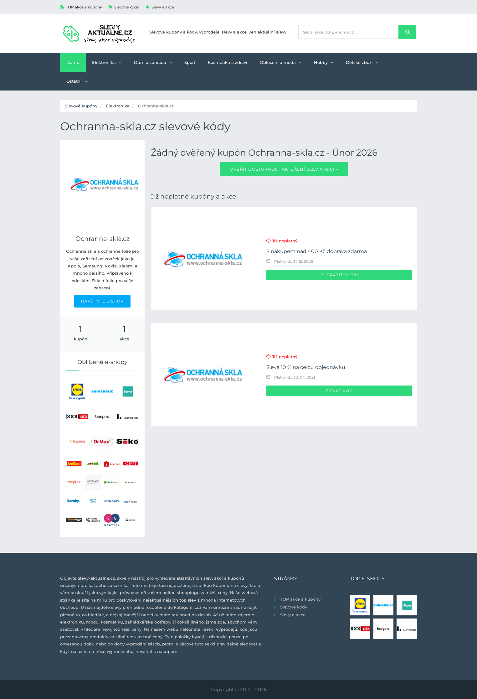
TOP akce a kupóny (81, 7)
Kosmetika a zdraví (227, 62)
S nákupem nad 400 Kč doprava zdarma (316, 251)
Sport (189, 62)
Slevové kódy (124, 7)
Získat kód (339, 390)
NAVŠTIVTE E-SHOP (102, 301)
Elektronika (106, 62)
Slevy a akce (160, 7)
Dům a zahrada (153, 62)
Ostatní (76, 81)
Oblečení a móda (280, 62)
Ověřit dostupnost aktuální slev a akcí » (284, 169)
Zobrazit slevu (339, 274)
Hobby (323, 62)
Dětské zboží (362, 62)
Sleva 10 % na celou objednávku (305, 367)
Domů (73, 62)
